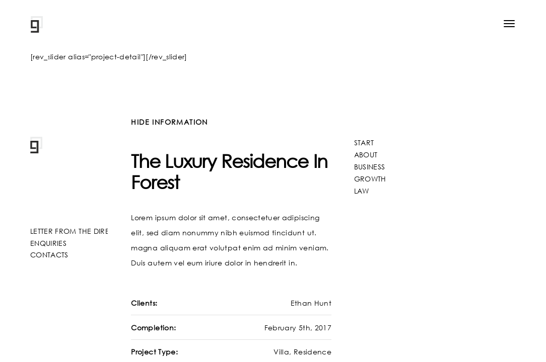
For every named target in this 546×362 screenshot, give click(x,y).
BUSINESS (369, 166)
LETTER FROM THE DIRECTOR (79, 231)
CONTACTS (49, 254)
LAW (361, 191)
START (364, 142)
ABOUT (366, 154)
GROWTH (370, 179)
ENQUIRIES (48, 243)
